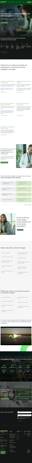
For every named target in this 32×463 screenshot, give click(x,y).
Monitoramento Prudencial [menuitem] (27, 452)
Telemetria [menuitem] (10, 441)
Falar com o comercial (4, 22)
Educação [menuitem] (18, 439)
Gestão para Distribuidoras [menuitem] (12, 437)
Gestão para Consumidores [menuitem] (12, 435)
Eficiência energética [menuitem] (11, 439)
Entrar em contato (20, 229)
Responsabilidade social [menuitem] (29, 434)
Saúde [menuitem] (17, 438)
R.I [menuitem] (21, 431)
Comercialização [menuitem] (11, 445)
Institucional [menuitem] (29, 431)
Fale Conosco (2, 452)
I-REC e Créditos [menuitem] (11, 450)
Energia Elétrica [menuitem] (11, 444)
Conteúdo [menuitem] (25, 431)
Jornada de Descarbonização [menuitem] (12, 451)
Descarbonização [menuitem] (11, 449)
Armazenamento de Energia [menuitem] (12, 442)
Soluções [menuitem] (10, 431)
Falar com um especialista (5, 398)
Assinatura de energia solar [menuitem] (12, 447)
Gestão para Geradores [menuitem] (11, 436)
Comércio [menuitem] (18, 436)
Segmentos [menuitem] (18, 431)
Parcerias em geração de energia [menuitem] (12, 446)
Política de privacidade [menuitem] (28, 450)
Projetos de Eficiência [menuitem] (11, 440)
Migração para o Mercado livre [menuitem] (12, 434)
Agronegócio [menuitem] (18, 437)
